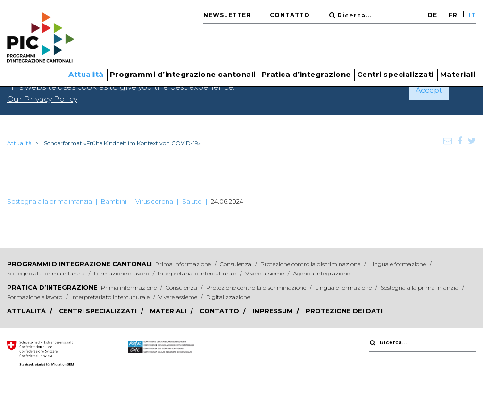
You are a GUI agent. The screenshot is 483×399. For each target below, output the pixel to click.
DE (432, 14)
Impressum (273, 311)
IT (472, 14)
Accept (429, 90)
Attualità (19, 143)
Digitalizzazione (228, 296)
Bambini (113, 201)
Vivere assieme (265, 273)
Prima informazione (183, 263)
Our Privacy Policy (42, 99)
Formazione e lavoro (122, 273)
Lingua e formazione (398, 263)
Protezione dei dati (344, 311)
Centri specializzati (395, 74)
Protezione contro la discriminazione (311, 263)
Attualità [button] (86, 74)
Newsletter (227, 14)
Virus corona (154, 201)
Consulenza (236, 263)
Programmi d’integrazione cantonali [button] (183, 74)
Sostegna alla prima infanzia (49, 201)
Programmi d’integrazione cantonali (79, 263)
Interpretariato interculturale (198, 273)
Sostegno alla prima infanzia (46, 273)
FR (453, 14)
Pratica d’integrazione (52, 287)
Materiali (457, 74)
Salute (192, 201)
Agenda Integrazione (321, 273)
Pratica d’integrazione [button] (306, 74)
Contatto (290, 14)
